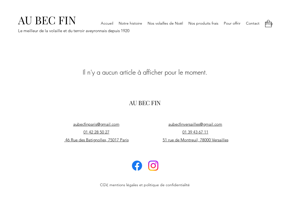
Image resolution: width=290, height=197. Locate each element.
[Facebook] (137, 165)
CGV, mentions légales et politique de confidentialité (145, 184)
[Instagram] (153, 165)
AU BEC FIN (47, 20)
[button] (268, 23)
